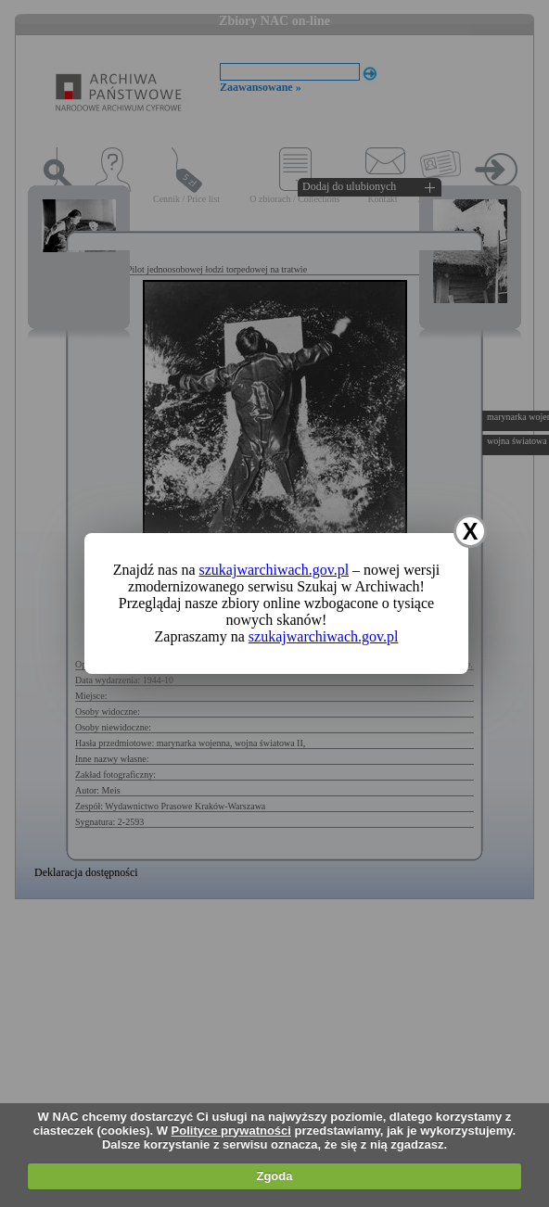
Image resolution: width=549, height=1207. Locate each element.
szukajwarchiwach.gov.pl (274, 570)
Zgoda (274, 1176)
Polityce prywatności (231, 1130)
